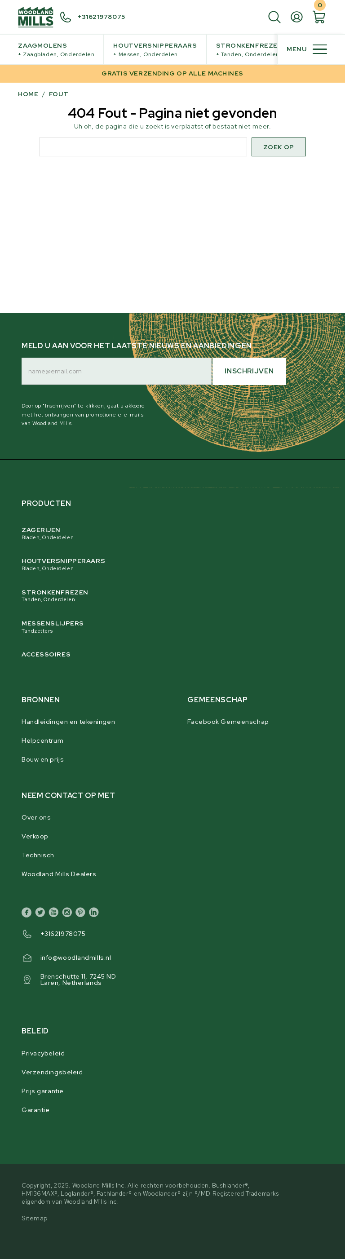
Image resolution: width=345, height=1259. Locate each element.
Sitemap (35, 1218)
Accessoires (46, 654)
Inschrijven (249, 371)
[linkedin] (95, 914)
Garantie (35, 1110)
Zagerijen (165, 533)
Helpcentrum (42, 740)
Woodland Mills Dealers (59, 874)
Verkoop (35, 836)
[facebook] (28, 914)
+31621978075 (63, 934)
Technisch (38, 855)
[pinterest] (82, 914)
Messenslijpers (165, 626)
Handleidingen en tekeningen (68, 722)
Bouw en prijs (43, 759)
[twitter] (42, 914)
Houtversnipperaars (155, 49)
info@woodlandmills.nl (75, 957)
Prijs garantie (43, 1091)
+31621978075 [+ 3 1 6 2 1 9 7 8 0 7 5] (101, 17)
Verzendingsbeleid (52, 1072)
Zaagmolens (56, 49)
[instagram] (68, 914)
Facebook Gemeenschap (228, 722)
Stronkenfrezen (249, 49)
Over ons (36, 817)
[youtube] (55, 914)
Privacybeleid (43, 1053)
